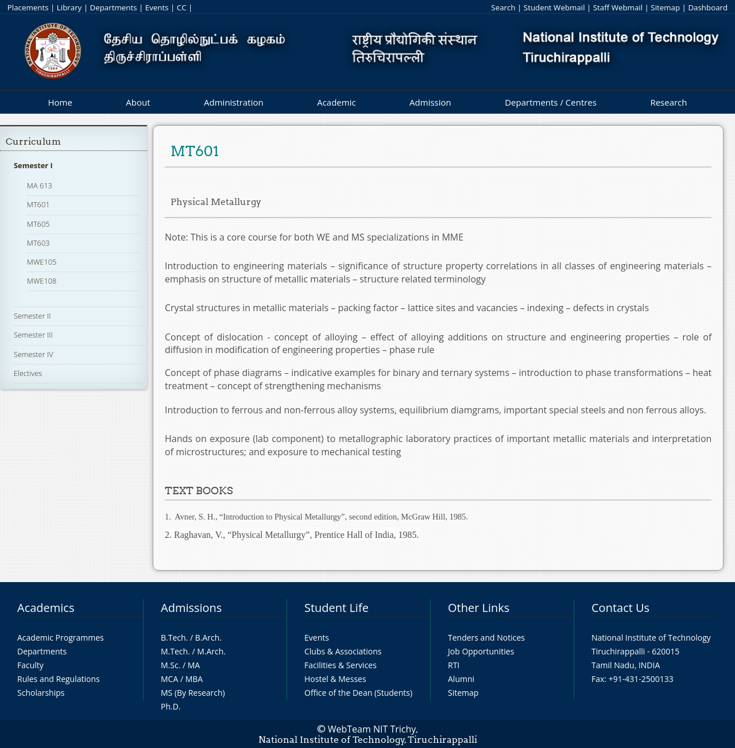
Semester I (33, 165)
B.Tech (173, 637)
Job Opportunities (481, 651)
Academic (336, 102)
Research (668, 102)
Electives (28, 373)
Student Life (336, 607)
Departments (113, 7)
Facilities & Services (340, 665)
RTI (453, 665)
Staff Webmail (618, 7)
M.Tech (174, 651)
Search (503, 7)
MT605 (38, 224)
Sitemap (665, 7)
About (138, 102)
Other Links (478, 607)
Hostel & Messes (335, 678)
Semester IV (33, 354)
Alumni (461, 678)
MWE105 (41, 262)
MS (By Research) (193, 692)
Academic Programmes (60, 637)
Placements (28, 7)
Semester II (32, 316)
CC (182, 7)
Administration (234, 102)
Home (60, 102)
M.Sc (170, 665)
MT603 (38, 243)
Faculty (30, 665)
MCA (169, 678)
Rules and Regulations (58, 678)
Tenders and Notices (486, 637)
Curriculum (33, 141)
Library (69, 7)
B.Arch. (208, 637)
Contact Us (620, 607)
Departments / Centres (551, 102)
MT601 (38, 204)
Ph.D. (171, 706)
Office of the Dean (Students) (358, 692)
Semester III (33, 335)
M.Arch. (211, 651)
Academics (45, 607)
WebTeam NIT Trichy (372, 729)
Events (157, 7)
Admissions (191, 607)
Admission (430, 102)
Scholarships (40, 692)
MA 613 (39, 185)
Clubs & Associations (343, 651)
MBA (194, 678)
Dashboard (708, 7)
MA (194, 665)
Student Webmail (554, 7)
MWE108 (41, 281)
